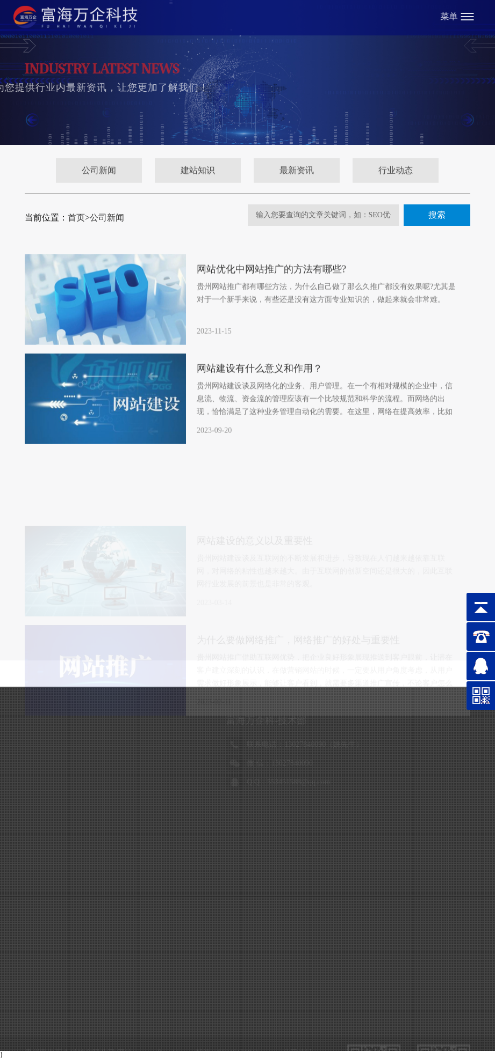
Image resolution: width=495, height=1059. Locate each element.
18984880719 (103, 829)
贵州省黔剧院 (157, 1016)
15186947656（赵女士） (344, 744)
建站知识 (198, 174)
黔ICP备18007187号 (79, 965)
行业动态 (395, 174)
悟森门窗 (200, 1016)
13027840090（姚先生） (122, 744)
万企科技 (114, 1016)
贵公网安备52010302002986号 (249, 948)
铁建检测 (271, 1016)
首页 (76, 217)
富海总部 (79, 1016)
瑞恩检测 (114, 1033)
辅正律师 (43, 1033)
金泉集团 (306, 1016)
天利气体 (78, 1033)
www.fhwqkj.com (166, 913)
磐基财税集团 (157, 1033)
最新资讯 (296, 174)
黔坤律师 (236, 1016)
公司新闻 (99, 174)
